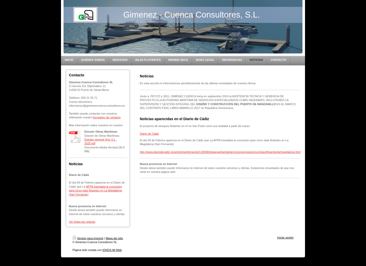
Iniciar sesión (285, 237)
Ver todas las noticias (82, 221)
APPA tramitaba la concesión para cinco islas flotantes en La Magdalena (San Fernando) (95, 190)
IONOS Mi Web (112, 249)
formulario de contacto (106, 117)
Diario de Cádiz (149, 133)
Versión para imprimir (87, 238)
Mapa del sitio (114, 238)
